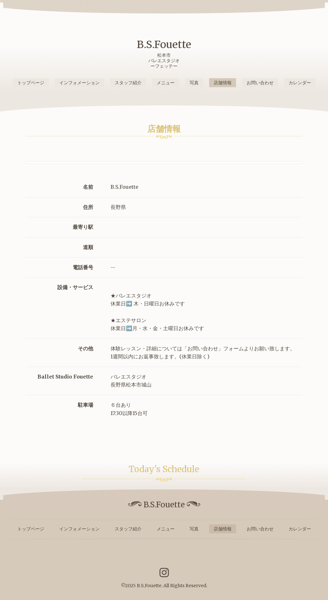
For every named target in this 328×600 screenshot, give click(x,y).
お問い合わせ (260, 83)
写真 (194, 83)
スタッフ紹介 (128, 83)
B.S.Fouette (164, 44)
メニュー (166, 83)
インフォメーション (79, 83)
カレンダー (300, 83)
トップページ (30, 83)
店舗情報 (223, 83)
